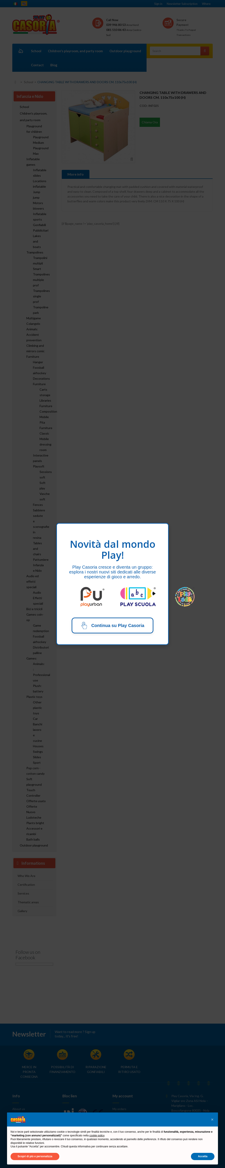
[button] (212, 1119)
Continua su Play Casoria (112, 625)
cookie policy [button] (96, 1135)
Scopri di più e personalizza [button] (35, 1156)
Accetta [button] (202, 1156)
